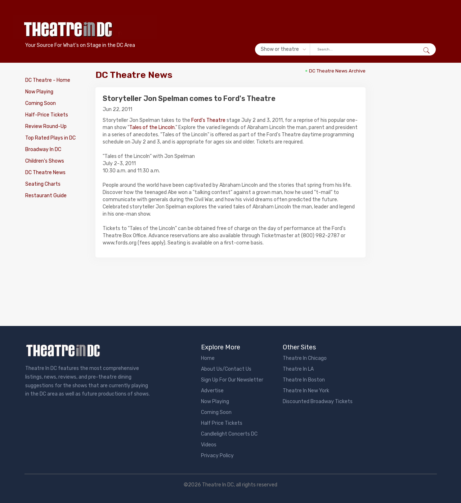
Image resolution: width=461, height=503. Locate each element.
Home (208, 358)
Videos (208, 445)
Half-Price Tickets (46, 115)
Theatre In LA (298, 369)
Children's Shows (44, 161)
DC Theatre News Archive (337, 71)
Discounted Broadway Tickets (318, 401)
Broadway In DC (43, 149)
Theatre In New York (306, 391)
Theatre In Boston (304, 380)
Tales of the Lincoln (152, 127)
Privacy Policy (217, 456)
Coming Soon (40, 103)
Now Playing (39, 92)
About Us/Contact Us (226, 369)
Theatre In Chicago (305, 358)
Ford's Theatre (208, 120)
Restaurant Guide (46, 196)
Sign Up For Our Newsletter (232, 380)
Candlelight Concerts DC (229, 434)
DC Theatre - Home (47, 80)
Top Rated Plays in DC (50, 138)
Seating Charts (43, 184)
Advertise (212, 391)
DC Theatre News (45, 172)
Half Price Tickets (221, 423)
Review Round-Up (46, 126)
